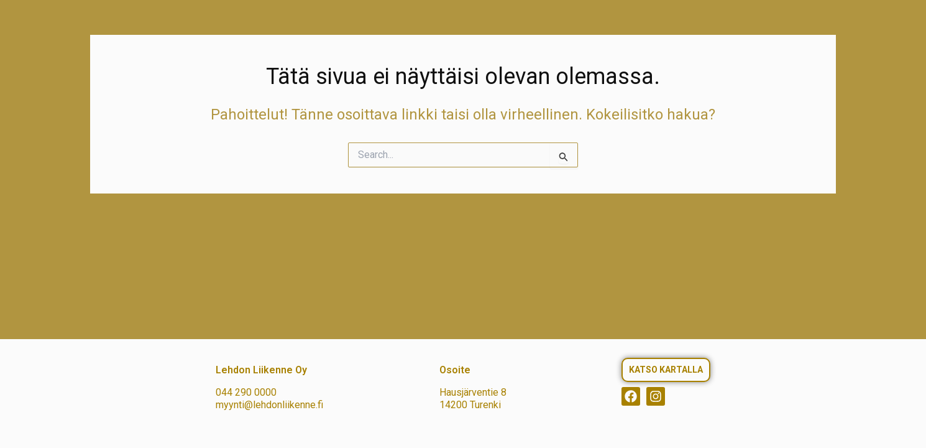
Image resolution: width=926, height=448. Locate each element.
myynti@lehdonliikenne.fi (269, 405)
